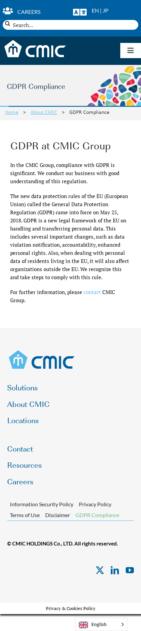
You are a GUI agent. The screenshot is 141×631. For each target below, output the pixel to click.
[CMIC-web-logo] (42, 352)
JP (105, 10)
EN (95, 10)
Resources (24, 464)
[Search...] (70, 25)
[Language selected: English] (101, 624)
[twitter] (100, 570)
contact (92, 292)
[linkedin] (115, 570)
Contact (20, 448)
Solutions (22, 387)
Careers (28, 11)
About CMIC (44, 112)
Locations (23, 420)
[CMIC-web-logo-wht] (35, 42)
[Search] (8, 23)
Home (11, 112)
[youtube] (130, 570)
